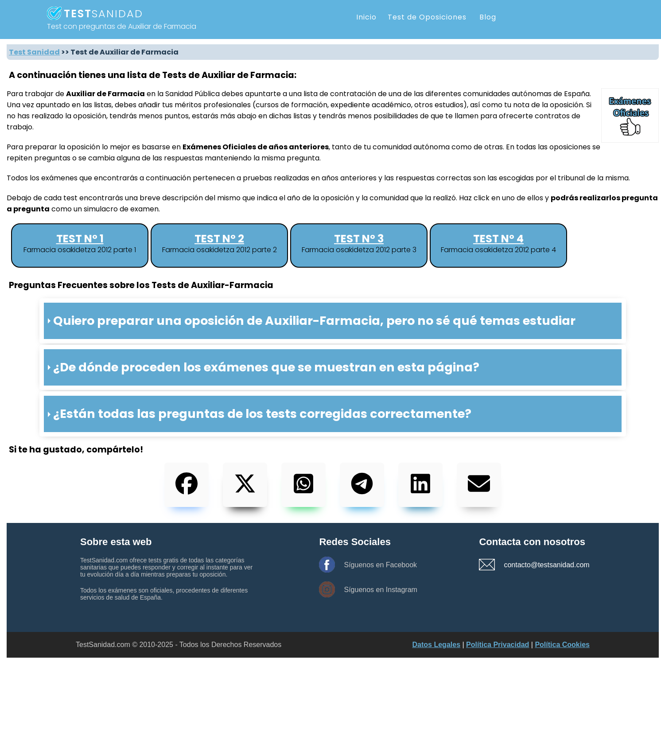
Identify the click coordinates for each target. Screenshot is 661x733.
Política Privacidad (497, 644)
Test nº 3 (359, 238)
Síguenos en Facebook (380, 565)
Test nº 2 (219, 238)
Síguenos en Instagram (380, 589)
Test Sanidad (34, 52)
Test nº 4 (498, 238)
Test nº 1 (80, 238)
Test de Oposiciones (427, 17)
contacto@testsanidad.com (535, 565)
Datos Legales (436, 644)
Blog (487, 17)
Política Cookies (562, 644)
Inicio (366, 17)
